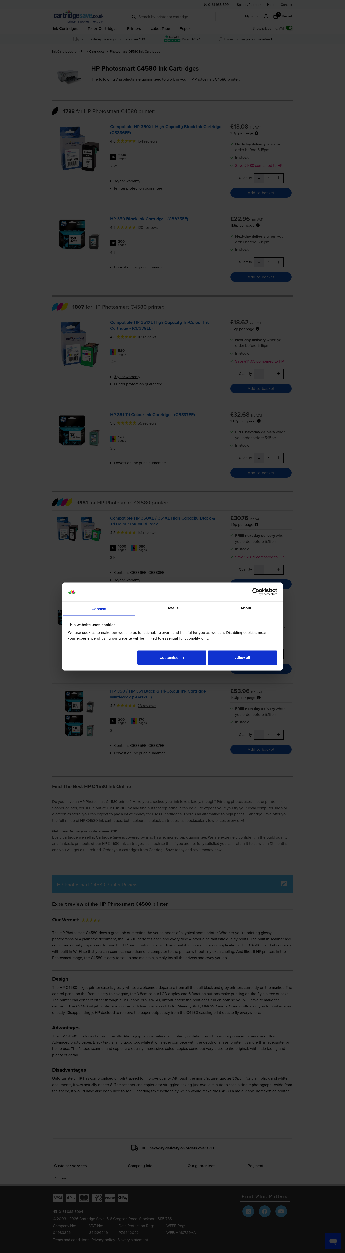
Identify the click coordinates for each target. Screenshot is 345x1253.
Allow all (242, 658)
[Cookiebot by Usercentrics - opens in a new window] (255, 592)
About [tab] (246, 608)
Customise (172, 658)
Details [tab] (172, 608)
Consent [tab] (99, 608)
